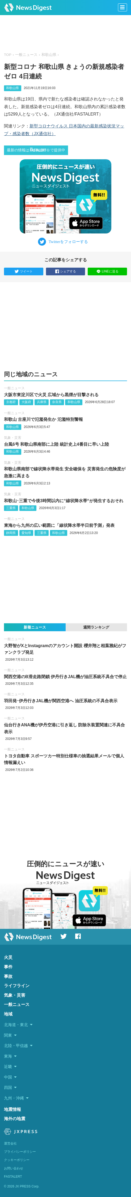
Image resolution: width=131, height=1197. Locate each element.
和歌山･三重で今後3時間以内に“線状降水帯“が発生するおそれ (63, 500)
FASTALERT (13, 1176)
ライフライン (16, 985)
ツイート (24, 272)
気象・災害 (12, 438)
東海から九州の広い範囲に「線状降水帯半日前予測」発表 (59, 525)
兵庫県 (42, 402)
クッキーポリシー (16, 1160)
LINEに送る (107, 271)
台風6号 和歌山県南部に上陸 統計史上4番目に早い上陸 (56, 444)
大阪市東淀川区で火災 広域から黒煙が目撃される (51, 394)
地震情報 (12, 1109)
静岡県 (11, 533)
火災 (8, 957)
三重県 (11, 508)
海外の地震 (14, 1118)
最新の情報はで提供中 (36, 150)
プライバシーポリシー (20, 1152)
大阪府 (26, 402)
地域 (8, 1014)
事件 (8, 967)
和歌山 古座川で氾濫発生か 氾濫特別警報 (43, 419)
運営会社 (10, 1143)
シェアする (65, 272)
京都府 (11, 402)
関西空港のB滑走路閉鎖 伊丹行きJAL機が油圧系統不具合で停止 (65, 676)
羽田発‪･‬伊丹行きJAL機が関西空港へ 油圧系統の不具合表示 (60, 701)
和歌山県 (48, 55)
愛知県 (26, 533)
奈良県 (57, 402)
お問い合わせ (13, 1168)
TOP (7, 55)
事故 (8, 976)
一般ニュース (26, 55)
